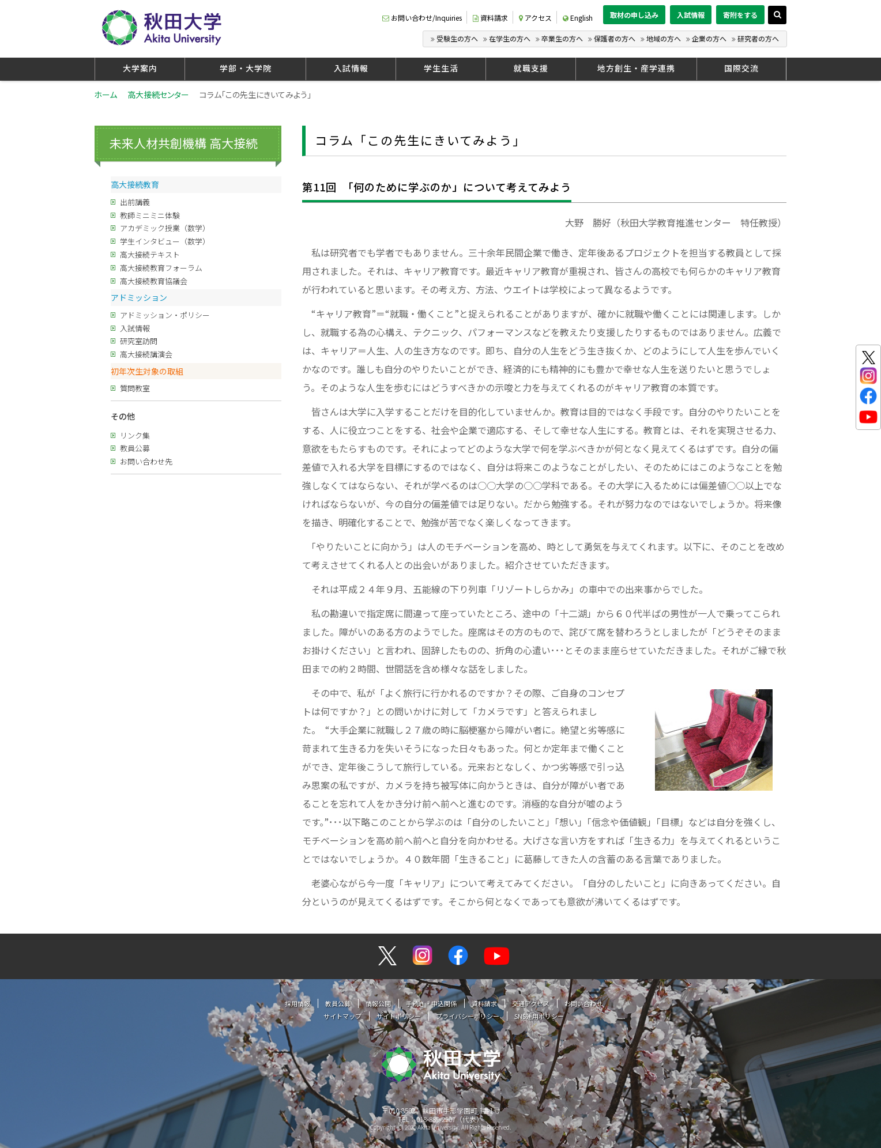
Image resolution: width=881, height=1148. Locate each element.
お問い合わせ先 (146, 461)
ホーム (105, 94)
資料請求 (490, 17)
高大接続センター (158, 94)
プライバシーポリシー (467, 1016)
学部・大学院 (246, 68)
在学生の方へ (509, 38)
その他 (123, 416)
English (578, 17)
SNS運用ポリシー (539, 1016)
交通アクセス (530, 1003)
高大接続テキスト (150, 254)
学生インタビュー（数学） (165, 241)
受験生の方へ (457, 38)
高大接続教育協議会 (153, 280)
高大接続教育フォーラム (161, 267)
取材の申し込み (634, 15)
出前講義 (135, 202)
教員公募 (135, 448)
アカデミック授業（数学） (165, 227)
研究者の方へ (758, 38)
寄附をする (740, 15)
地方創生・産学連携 (636, 68)
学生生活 (441, 68)
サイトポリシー (399, 1016)
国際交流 (741, 68)
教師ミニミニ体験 (150, 215)
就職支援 (531, 68)
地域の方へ (663, 38)
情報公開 (378, 1003)
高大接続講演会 (146, 354)
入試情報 (691, 15)
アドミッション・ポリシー (165, 314)
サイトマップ (342, 1016)
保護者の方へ (614, 38)
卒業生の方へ (562, 38)
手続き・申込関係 (431, 1003)
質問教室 (135, 388)
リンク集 (135, 435)
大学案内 (140, 68)
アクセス (535, 17)
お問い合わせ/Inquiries (422, 17)
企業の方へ (709, 38)
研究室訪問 (138, 340)
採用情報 (297, 1003)
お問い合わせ (583, 1003)
